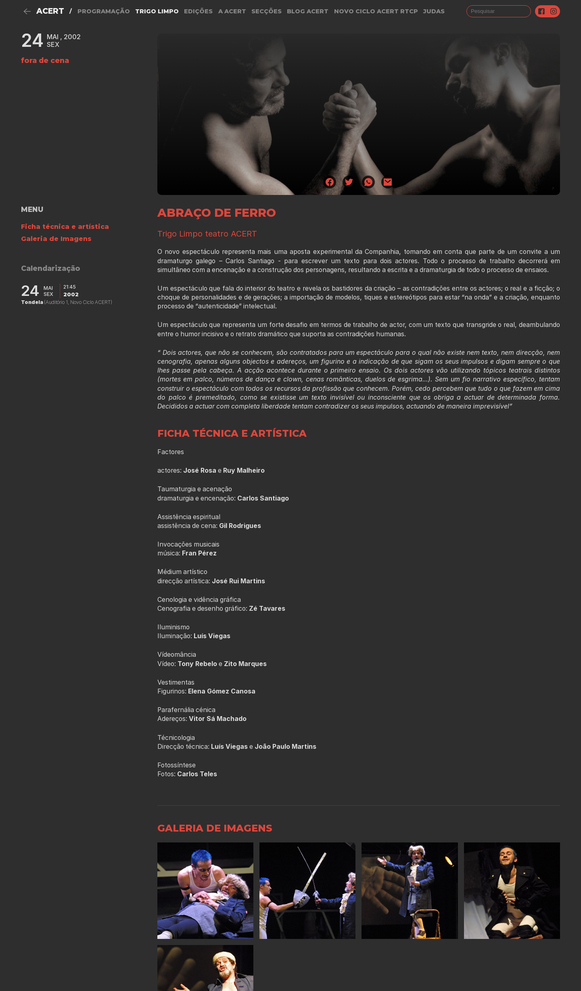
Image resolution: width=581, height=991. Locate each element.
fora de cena (45, 60)
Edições (198, 11)
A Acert (232, 11)
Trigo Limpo (157, 11)
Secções (266, 11)
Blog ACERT (307, 11)
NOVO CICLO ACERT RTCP (376, 11)
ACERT (50, 11)
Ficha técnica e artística (65, 226)
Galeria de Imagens (56, 239)
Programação (103, 11)
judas (434, 11)
